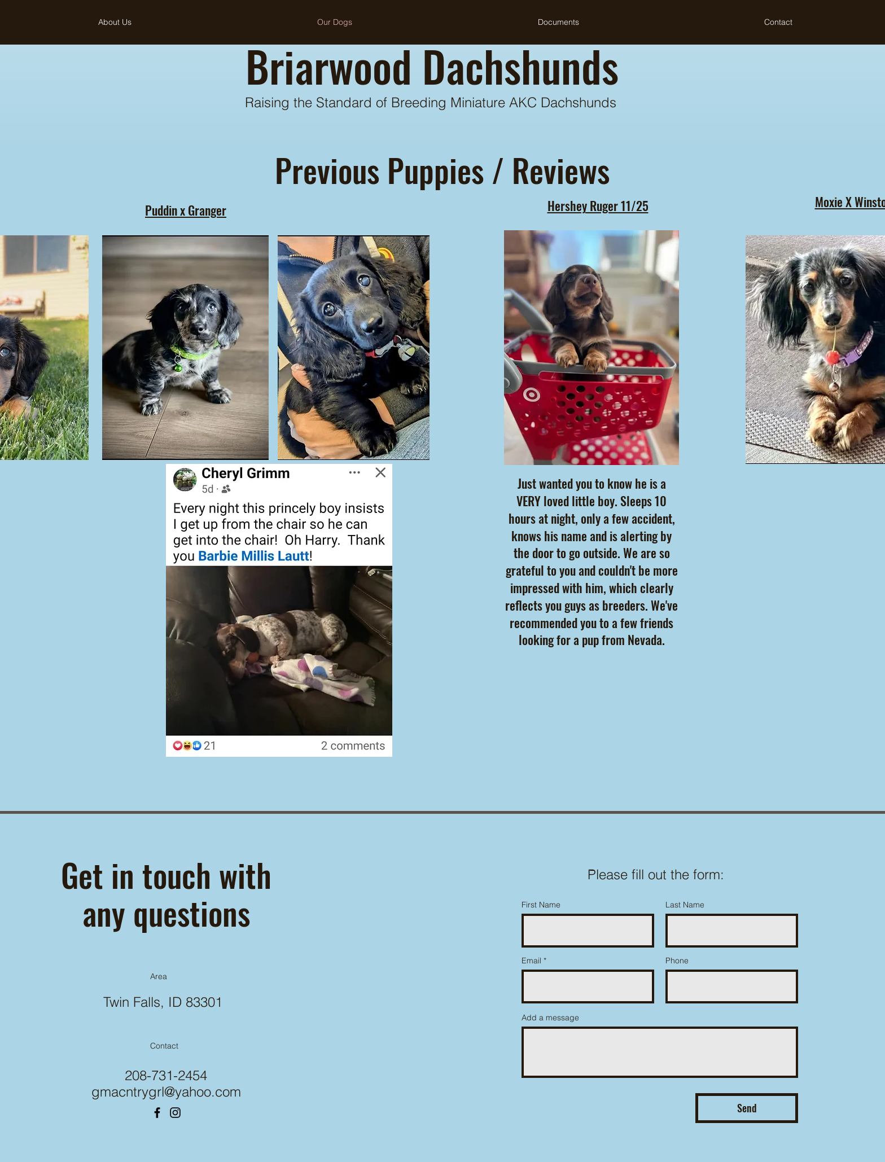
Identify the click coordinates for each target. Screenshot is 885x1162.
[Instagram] (175, 1113)
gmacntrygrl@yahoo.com (166, 1092)
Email (531, 960)
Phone (677, 960)
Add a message (550, 1017)
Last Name (684, 905)
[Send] (746, 1108)
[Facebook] (157, 1113)
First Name (541, 905)
